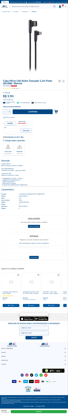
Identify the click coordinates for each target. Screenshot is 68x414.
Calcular (26, 130)
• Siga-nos (46, 2)
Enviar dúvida (34, 257)
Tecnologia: (40, 406)
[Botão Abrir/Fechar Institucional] (65, 348)
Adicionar (56, 112)
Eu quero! (34, 337)
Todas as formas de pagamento (12, 106)
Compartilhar (63, 81)
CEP (5, 127)
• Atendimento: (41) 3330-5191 (18, 2)
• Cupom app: (34, 2)
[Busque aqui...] (30, 6)
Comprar (32, 112)
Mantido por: (28, 406)
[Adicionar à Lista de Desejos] (59, 81)
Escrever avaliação (34, 226)
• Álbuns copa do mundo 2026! (58, 2)
